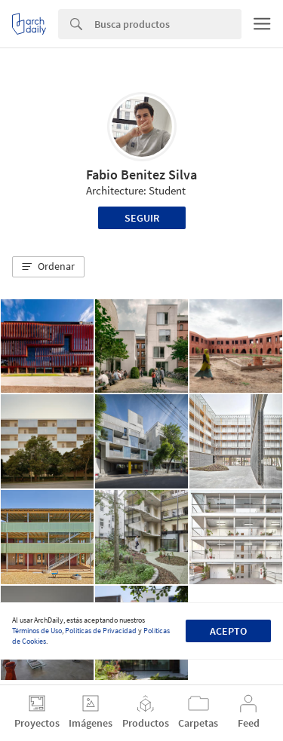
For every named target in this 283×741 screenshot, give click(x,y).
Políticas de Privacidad (101, 630)
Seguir (142, 218)
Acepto (228, 631)
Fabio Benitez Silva (141, 174)
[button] (48, 266)
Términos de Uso (37, 630)
